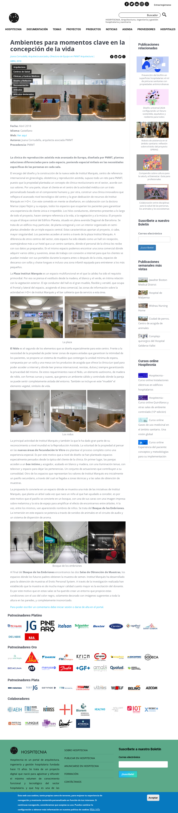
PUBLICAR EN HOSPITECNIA (79, 758)
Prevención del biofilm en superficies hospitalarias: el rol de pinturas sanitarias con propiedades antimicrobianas (154, 80)
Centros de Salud (21, 72)
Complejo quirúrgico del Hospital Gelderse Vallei (151, 340)
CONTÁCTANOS (72, 781)
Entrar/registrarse (162, 4)
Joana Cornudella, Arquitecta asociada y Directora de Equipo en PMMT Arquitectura (51, 56)
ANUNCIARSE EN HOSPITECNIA (81, 766)
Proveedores (146, 29)
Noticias (111, 29)
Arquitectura (19, 67)
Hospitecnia (13, 29)
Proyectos (73, 29)
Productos (93, 29)
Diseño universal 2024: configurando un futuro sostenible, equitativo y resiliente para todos (154, 112)
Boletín (143, 224)
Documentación (37, 29)
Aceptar (153, 797)
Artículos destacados (23, 94)
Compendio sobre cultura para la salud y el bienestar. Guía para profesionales (154, 176)
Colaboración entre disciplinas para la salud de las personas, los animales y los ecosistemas (154, 205)
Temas (57, 29)
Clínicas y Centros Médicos (26, 76)
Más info (95, 809)
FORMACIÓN (71, 773)
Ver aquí (22, 135)
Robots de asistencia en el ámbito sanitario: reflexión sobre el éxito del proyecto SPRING (154, 145)
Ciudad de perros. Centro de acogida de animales (153, 323)
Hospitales (167, 29)
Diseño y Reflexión (22, 81)
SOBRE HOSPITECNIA (76, 750)
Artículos (17, 90)
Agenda (127, 29)
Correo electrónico (150, 233)
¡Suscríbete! (147, 247)
